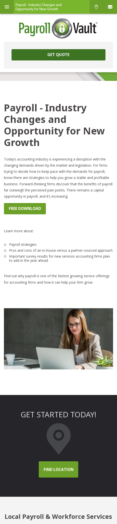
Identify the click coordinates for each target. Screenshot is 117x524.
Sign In (110, 7)
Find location (59, 469)
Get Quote (58, 54)
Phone (96, 7)
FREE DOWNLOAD (25, 208)
